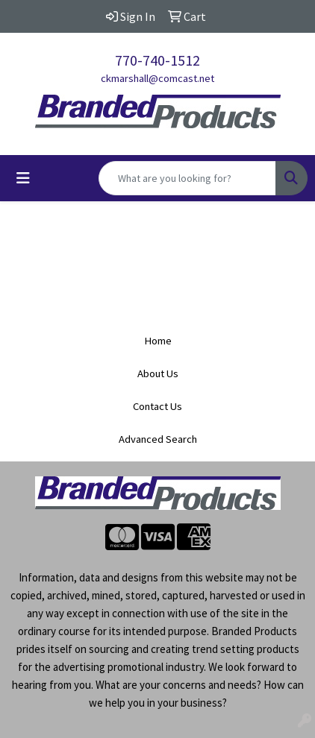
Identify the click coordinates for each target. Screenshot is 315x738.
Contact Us (157, 406)
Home (158, 340)
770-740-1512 (157, 60)
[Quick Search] (187, 178)
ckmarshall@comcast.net (157, 78)
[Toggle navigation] (23, 178)
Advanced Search (158, 439)
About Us (157, 373)
